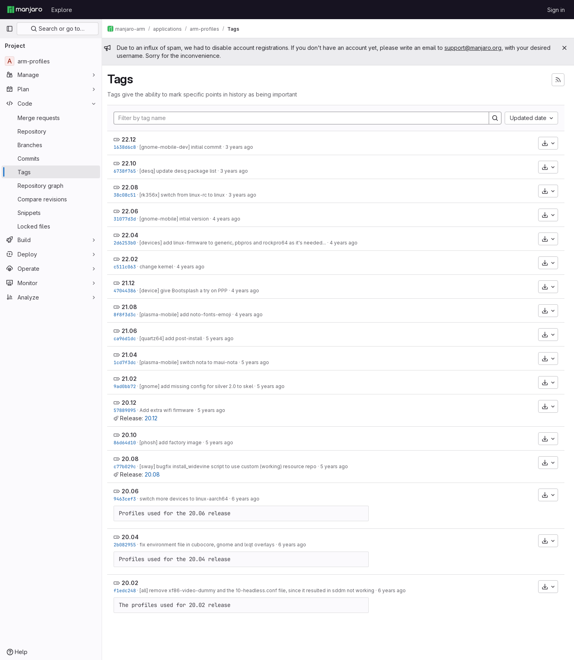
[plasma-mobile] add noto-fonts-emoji (190, 314)
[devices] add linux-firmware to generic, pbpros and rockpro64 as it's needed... (237, 243)
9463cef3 (129, 499)
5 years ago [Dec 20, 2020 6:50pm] (216, 410)
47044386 (129, 291)
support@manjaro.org (477, 47)
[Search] (495, 118)
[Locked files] (51, 226)
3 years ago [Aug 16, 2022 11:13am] (247, 195)
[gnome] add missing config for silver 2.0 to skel (201, 386)
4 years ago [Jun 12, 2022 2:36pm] (231, 219)
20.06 (134, 491)
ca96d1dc (129, 338)
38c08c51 (129, 195)
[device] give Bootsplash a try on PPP (188, 291)
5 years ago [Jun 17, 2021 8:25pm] (224, 338)
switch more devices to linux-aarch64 (188, 499)
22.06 (134, 211)
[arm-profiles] (51, 61)
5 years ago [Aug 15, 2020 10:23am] (338, 466)
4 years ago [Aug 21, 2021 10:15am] (253, 314)
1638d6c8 (129, 147)
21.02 (133, 378)
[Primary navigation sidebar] (9, 28)
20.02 (134, 582)
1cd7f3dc (129, 362)
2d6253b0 (129, 243)
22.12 (133, 139)
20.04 (134, 537)
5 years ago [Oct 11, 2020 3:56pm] (224, 442)
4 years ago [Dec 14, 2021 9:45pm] (249, 291)
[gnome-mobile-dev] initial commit (185, 147)
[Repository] (51, 131)
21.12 (132, 283)
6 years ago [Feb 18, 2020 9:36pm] (396, 590)
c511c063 (129, 267)
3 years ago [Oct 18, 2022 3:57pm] (238, 171)
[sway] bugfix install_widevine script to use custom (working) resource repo (232, 466)
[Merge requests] (51, 117)
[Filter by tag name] (303, 118)
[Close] (564, 48)
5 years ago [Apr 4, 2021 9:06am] (259, 362)
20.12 (133, 402)
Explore (61, 9)
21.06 (134, 330)
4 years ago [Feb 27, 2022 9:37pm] (195, 267)
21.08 (134, 306)
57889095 (129, 410)
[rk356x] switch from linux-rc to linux (186, 195)
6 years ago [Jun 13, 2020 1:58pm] (250, 499)
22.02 (134, 259)
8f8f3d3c (129, 314)
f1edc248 (129, 590)
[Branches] (51, 144)
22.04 (134, 235)
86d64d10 (129, 442)
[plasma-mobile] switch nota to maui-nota (193, 362)
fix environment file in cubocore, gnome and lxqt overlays (211, 545)
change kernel (160, 267)
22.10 (133, 163)
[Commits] (51, 158)
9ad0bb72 (129, 386)
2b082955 (129, 545)
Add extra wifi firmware (171, 410)
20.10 (133, 434)
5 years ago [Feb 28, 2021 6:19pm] (275, 386)
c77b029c (129, 466)
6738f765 (129, 171)
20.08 (134, 458)
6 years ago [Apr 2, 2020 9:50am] (297, 545)
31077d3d (129, 219)
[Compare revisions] (51, 199)
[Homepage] (24, 9)
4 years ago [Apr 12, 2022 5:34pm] (348, 243)
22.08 (134, 187)
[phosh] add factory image (175, 442)
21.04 (134, 354)
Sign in (556, 9)
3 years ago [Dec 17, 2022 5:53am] (244, 147)
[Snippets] (51, 212)
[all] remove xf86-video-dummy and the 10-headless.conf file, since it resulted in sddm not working (261, 590)
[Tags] (51, 171)
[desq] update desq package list (182, 171)
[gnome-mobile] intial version (178, 219)
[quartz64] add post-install (175, 338)
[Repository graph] (51, 185)
